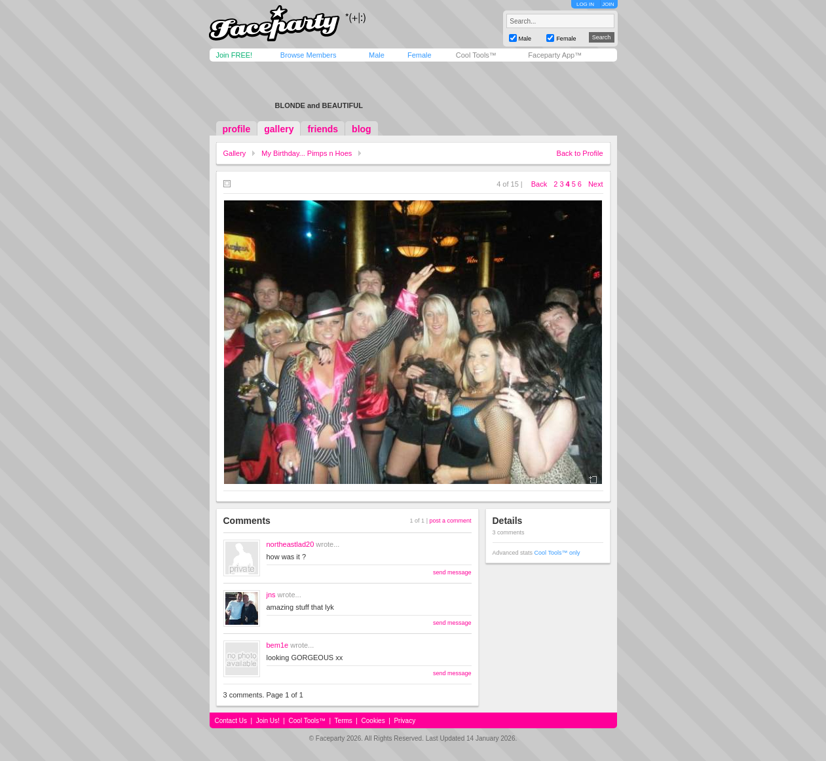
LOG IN (585, 4)
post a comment (450, 520)
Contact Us (231, 720)
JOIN (608, 4)
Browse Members (308, 55)
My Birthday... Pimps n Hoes (306, 153)
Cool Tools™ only (557, 552)
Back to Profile (580, 153)
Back (539, 184)
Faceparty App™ (555, 55)
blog (361, 129)
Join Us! (268, 720)
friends (322, 129)
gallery (278, 129)
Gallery (234, 153)
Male (377, 55)
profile (237, 129)
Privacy (404, 720)
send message (452, 572)
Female (419, 55)
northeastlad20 (290, 544)
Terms (343, 720)
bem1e (278, 645)
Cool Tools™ (476, 55)
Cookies (373, 720)
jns (271, 595)
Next (595, 184)
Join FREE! (234, 55)
